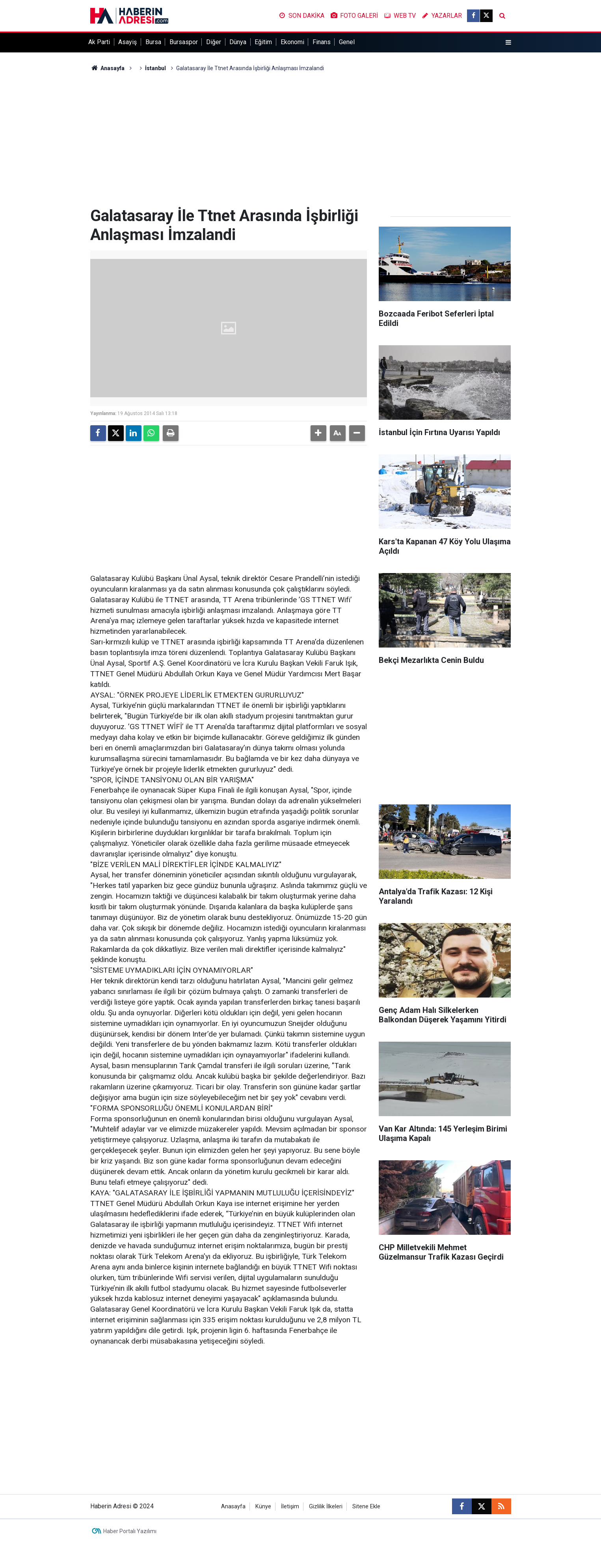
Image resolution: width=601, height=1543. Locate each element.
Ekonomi (292, 42)
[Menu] (508, 42)
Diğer (213, 42)
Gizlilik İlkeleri (325, 1506)
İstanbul (155, 68)
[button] (318, 433)
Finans (322, 42)
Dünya (237, 42)
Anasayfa (107, 68)
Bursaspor (183, 42)
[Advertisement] (300, 139)
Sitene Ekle (366, 1506)
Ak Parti (99, 42)
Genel (347, 42)
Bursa (153, 42)
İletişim (290, 1506)
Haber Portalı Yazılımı (129, 1531)
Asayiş (127, 42)
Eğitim (263, 42)
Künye (263, 1506)
